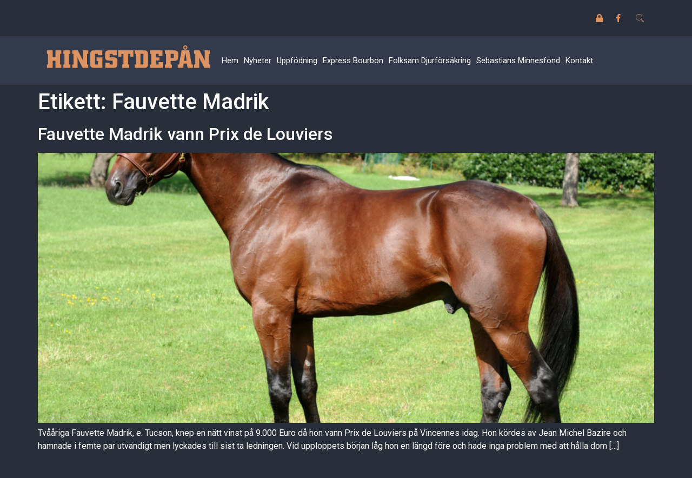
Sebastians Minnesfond (518, 60)
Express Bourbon (353, 60)
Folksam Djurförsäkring (430, 60)
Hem (230, 60)
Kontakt (579, 60)
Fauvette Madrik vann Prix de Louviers (185, 134)
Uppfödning (297, 60)
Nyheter (257, 60)
